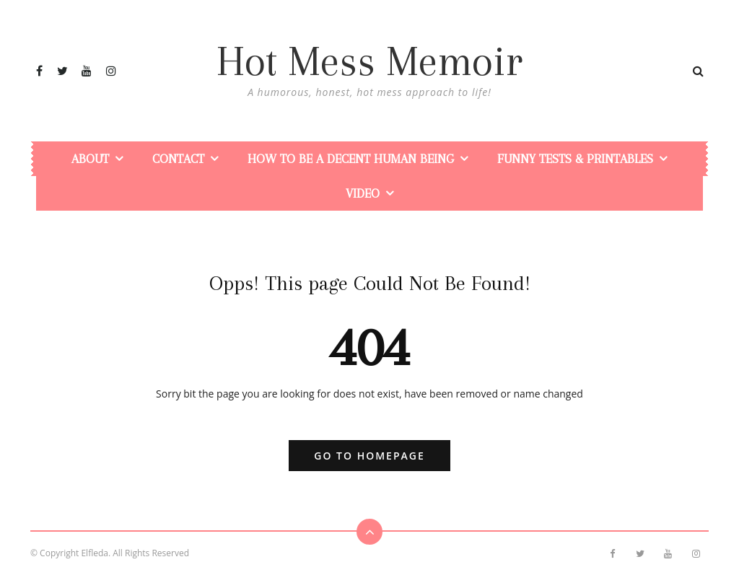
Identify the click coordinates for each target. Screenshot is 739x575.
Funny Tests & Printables (575, 159)
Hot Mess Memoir (369, 61)
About (90, 159)
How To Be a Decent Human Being (351, 159)
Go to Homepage (369, 455)
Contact (178, 159)
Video (363, 193)
